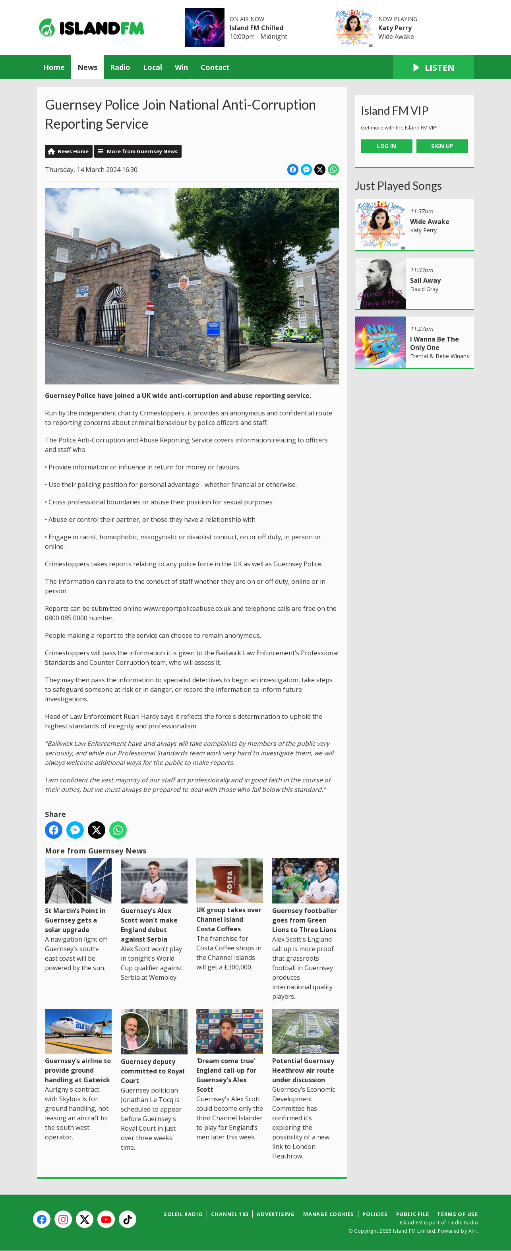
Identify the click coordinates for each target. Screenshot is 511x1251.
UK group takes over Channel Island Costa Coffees (229, 895)
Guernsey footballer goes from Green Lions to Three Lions (305, 896)
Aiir (472, 1231)
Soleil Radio (183, 1214)
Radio (120, 67)
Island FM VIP (395, 110)
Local (152, 67)
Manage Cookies (328, 1214)
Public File (412, 1214)
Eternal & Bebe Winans (439, 356)
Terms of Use (457, 1214)
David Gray (424, 289)
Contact (215, 67)
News (87, 67)
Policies (374, 1214)
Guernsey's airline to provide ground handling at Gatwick (78, 1046)
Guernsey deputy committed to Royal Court (154, 1047)
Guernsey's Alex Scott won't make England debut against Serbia (154, 901)
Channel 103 (229, 1214)
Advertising (276, 1214)
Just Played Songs (398, 185)
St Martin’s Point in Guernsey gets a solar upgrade (78, 896)
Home (54, 67)
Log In (386, 146)
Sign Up (442, 146)
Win (181, 67)
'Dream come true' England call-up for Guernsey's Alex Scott (229, 1051)
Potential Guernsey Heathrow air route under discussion (305, 1046)
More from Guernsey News (142, 151)
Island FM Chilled (256, 27)
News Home (73, 151)
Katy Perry (395, 27)
